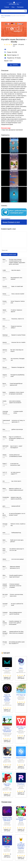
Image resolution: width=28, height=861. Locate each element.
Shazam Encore (21, 758)
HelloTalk (7, 847)
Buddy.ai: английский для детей (21, 819)
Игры (13, 7)
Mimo (21, 668)
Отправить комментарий (9, 254)
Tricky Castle (7, 757)
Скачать (14, 65)
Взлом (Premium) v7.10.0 (11, 222)
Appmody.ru (14, 3)
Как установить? (5, 218)
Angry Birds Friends (7, 784)
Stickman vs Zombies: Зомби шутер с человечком (7, 729)
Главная (6, 7)
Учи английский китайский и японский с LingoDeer (21, 845)
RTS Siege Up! (20, 695)
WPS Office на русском (21, 727)
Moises (7, 668)
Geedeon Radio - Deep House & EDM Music (7, 819)
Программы (20, 7)
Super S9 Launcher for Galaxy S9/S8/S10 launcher (7, 698)
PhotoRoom (20, 784)
